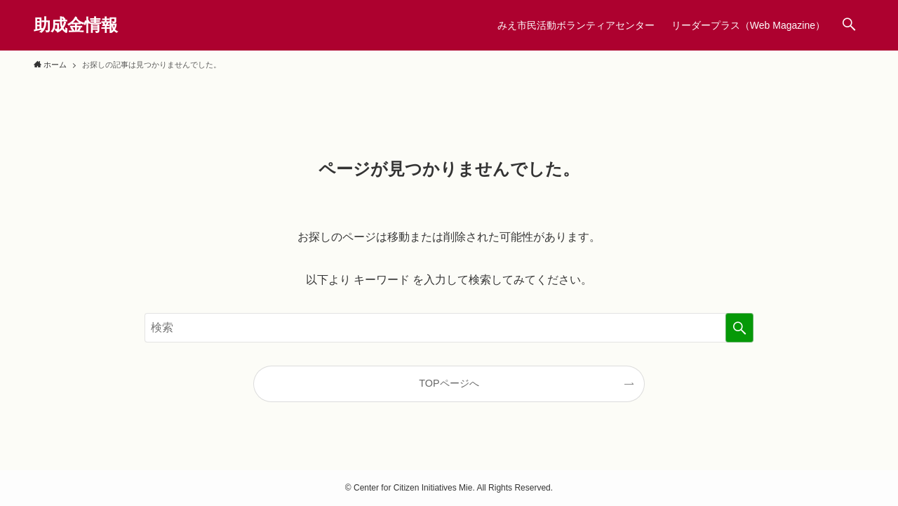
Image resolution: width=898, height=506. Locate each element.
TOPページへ (448, 383)
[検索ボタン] (848, 25)
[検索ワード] (449, 327)
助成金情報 (76, 25)
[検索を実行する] (739, 327)
